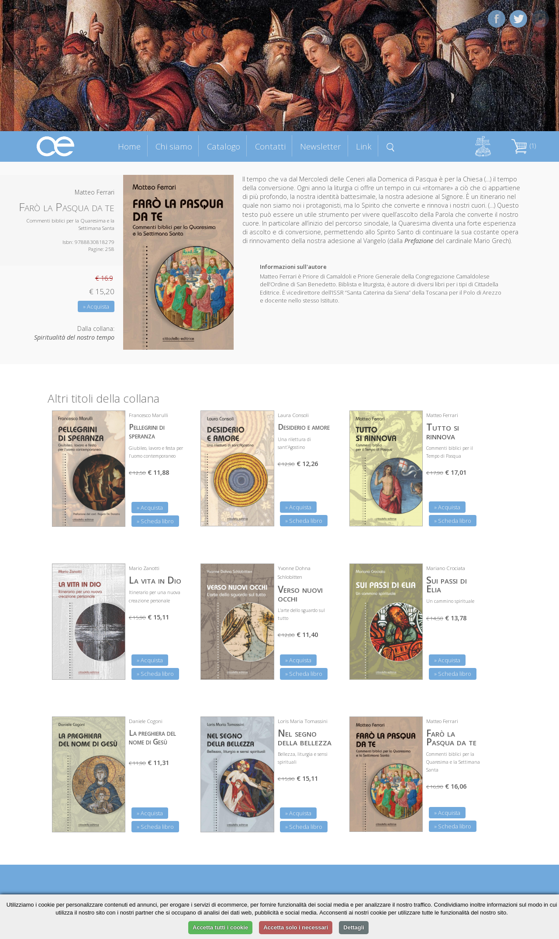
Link (364, 146)
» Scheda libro (155, 521)
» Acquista (96, 306)
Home (129, 146)
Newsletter (320, 146)
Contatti (270, 146)
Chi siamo (173, 146)
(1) (523, 146)
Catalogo (223, 146)
